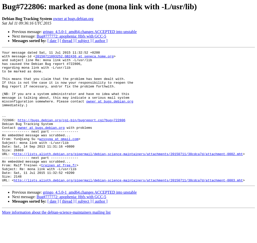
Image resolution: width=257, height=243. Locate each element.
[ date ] (53, 41)
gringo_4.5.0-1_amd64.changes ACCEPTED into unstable (90, 32)
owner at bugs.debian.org (73, 19)
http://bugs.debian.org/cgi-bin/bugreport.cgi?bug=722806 (71, 134)
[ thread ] (67, 41)
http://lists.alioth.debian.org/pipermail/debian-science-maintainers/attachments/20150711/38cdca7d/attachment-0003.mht (128, 206)
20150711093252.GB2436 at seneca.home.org (74, 57)
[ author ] (100, 41)
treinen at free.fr (58, 188)
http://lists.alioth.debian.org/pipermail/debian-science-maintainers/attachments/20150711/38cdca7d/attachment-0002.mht (128, 175)
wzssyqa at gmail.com (58, 157)
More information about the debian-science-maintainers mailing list (56, 238)
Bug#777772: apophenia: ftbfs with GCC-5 (71, 36)
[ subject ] (84, 41)
